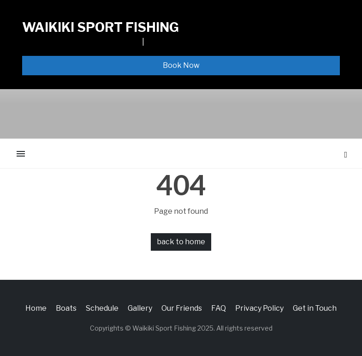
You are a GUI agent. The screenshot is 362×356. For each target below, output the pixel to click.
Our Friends (181, 308)
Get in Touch (315, 308)
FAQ (218, 308)
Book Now (181, 65)
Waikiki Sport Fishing (100, 27)
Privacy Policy (259, 308)
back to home (181, 241)
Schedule (102, 308)
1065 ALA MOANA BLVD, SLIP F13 (81, 41)
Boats (66, 308)
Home (36, 308)
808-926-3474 (172, 41)
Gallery (140, 308)
